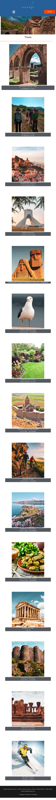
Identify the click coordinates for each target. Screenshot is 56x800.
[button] (17, 12)
